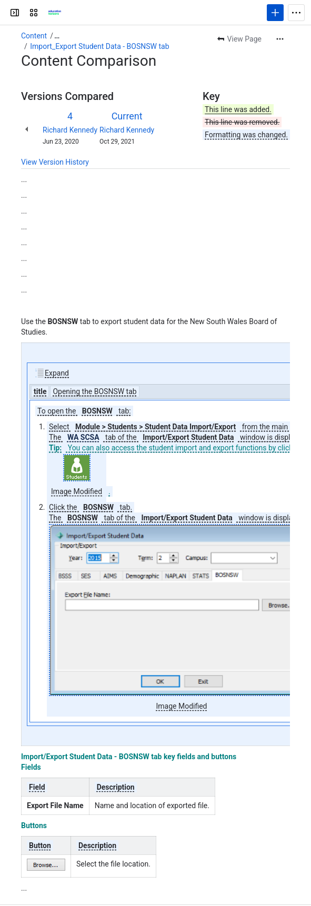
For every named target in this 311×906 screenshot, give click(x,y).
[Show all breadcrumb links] (56, 36)
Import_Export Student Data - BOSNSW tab (99, 46)
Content (34, 36)
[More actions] (280, 39)
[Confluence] (54, 12)
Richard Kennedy (70, 130)
